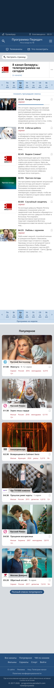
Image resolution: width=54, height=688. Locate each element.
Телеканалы (14, 49)
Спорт (34, 662)
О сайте (11, 669)
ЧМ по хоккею (42, 657)
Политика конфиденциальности (27, 673)
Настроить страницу (16, 57)
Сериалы (24, 662)
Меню (51, 70)
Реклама (21, 669)
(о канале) (17, 75)
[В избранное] (51, 99)
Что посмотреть (38, 49)
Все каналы (11, 657)
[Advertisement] (27, 282)
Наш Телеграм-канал (36, 669)
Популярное (25, 657)
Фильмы (12, 662)
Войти (43, 662)
